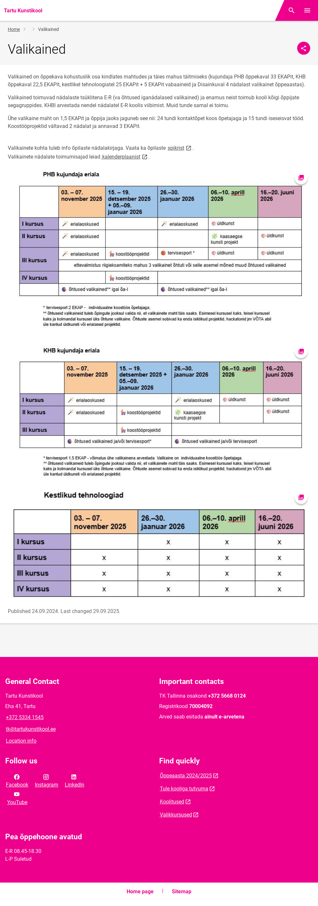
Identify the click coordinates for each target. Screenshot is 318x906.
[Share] (303, 48)
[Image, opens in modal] (159, 252)
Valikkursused (176, 815)
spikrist (180, 147)
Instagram (46, 780)
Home (14, 29)
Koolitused (172, 802)
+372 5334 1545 (25, 717)
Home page (140, 891)
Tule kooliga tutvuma (184, 789)
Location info (21, 741)
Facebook (17, 780)
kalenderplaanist (124, 156)
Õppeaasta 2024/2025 (186, 776)
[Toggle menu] (307, 10)
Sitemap (181, 891)
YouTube (17, 797)
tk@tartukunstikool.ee (31, 729)
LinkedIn (74, 780)
